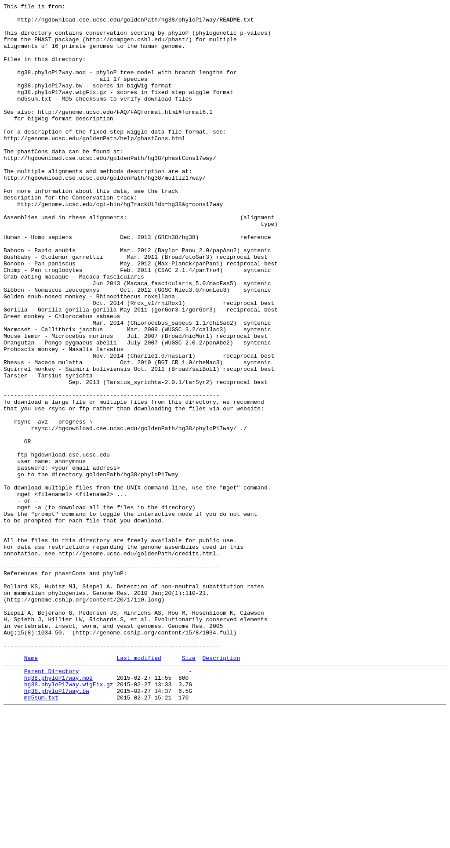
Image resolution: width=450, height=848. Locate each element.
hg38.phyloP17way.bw (56, 826)
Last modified (138, 788)
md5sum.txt (41, 834)
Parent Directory (51, 803)
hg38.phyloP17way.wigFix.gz (68, 819)
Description (221, 788)
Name (31, 788)
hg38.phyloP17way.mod (58, 811)
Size (189, 788)
